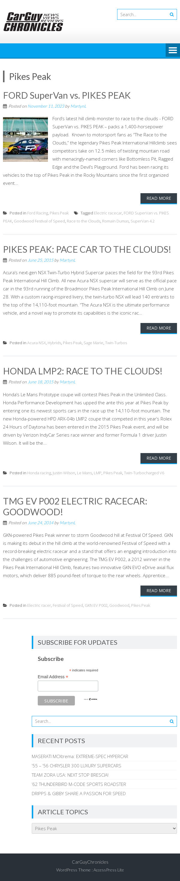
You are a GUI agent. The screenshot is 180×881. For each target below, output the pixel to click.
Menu (173, 50)
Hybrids (54, 342)
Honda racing (39, 472)
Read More (158, 198)
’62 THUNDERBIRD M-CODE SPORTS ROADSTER (79, 784)
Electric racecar (108, 213)
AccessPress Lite (108, 869)
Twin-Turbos (116, 342)
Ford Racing (37, 213)
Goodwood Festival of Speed (39, 221)
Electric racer (39, 605)
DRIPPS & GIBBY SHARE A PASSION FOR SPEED (79, 793)
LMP (98, 472)
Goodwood (119, 605)
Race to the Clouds (83, 221)
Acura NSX (36, 342)
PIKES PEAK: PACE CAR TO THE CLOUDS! (87, 249)
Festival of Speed (68, 605)
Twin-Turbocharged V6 (144, 472)
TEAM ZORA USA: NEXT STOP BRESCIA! (70, 775)
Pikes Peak (59, 213)
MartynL (78, 106)
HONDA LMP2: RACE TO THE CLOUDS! (83, 370)
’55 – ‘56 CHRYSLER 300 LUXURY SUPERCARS (76, 766)
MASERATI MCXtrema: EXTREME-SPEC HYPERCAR (80, 756)
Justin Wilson (64, 472)
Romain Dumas (115, 221)
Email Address (53, 677)
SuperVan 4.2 (143, 221)
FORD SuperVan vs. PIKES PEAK (67, 95)
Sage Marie (93, 342)
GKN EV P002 (96, 605)
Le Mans (84, 472)
